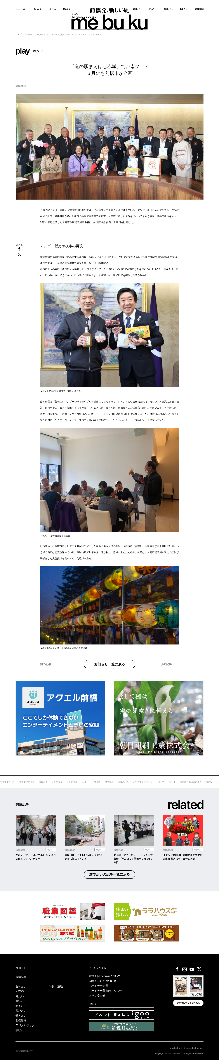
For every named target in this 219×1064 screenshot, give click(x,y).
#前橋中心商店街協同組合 (204, 786)
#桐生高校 (123, 786)
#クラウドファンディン (156, 786)
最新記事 (21, 981)
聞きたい (67, 9)
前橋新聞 (199, 9)
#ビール (186, 786)
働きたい (183, 9)
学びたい (168, 9)
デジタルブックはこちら (188, 1007)
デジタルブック (25, 1029)
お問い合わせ (97, 999)
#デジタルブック (21, 786)
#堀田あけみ (137, 786)
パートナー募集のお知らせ (105, 994)
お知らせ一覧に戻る (109, 666)
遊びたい (41, 34)
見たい (52, 9)
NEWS (20, 995)
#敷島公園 (57, 786)
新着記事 (28, 34)
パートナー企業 (98, 990)
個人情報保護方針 (24, 1055)
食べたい (38, 9)
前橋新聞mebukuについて (105, 980)
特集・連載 (56, 990)
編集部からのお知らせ (102, 985)
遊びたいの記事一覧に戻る (109, 879)
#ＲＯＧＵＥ (71, 786)
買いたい (152, 9)
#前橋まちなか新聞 (40, 786)
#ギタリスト (86, 786)
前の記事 (45, 670)
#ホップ (174, 786)
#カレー (99, 786)
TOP (17, 34)
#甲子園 (111, 786)
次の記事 (166, 670)
